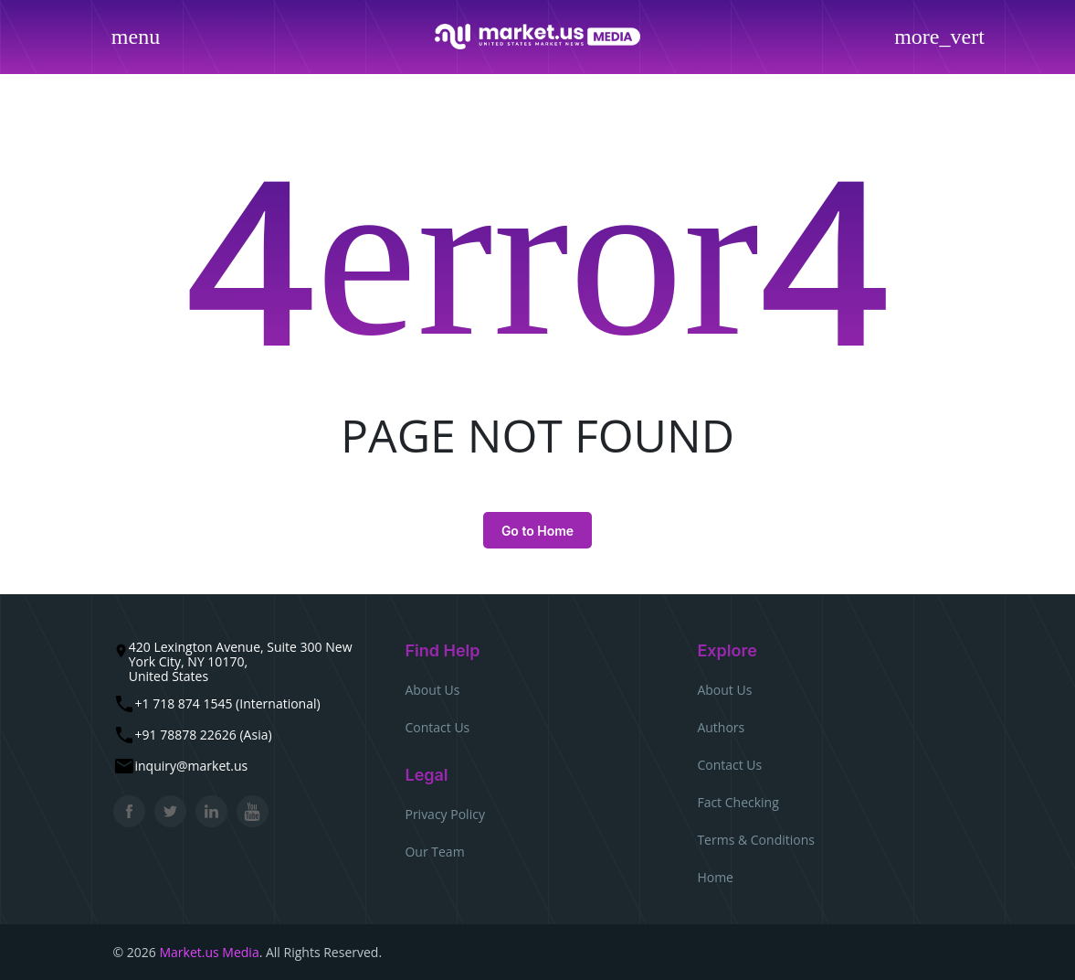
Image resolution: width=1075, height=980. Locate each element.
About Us (432, 689)
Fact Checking (737, 802)
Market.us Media (208, 952)
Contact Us (437, 727)
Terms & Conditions (756, 839)
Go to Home (537, 530)
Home (715, 877)
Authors (720, 727)
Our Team (434, 851)
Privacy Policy (444, 814)
